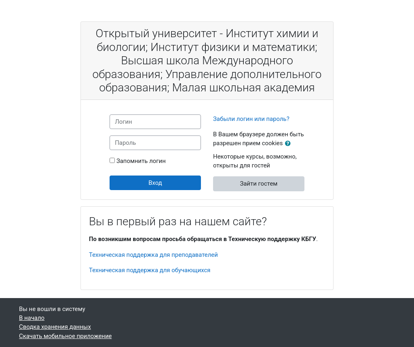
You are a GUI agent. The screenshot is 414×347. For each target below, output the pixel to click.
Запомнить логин (141, 161)
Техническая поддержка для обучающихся (150, 270)
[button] (289, 143)
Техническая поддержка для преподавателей (153, 254)
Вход (155, 182)
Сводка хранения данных (55, 326)
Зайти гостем (258, 183)
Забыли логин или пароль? (251, 119)
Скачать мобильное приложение (65, 336)
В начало (31, 318)
